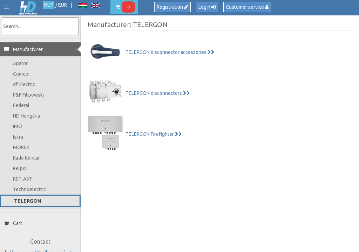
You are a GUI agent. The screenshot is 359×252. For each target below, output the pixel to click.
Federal (21, 105)
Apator (20, 63)
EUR (62, 5)
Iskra (18, 137)
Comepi (21, 74)
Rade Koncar (26, 158)
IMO (17, 126)
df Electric (24, 84)
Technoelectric (29, 189)
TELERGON (27, 201)
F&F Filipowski (28, 95)
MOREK (21, 147)
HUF (48, 5)
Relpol (20, 168)
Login (207, 7)
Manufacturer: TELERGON (127, 24)
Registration (172, 7)
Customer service (247, 7)
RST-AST (22, 179)
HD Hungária (28, 8)
